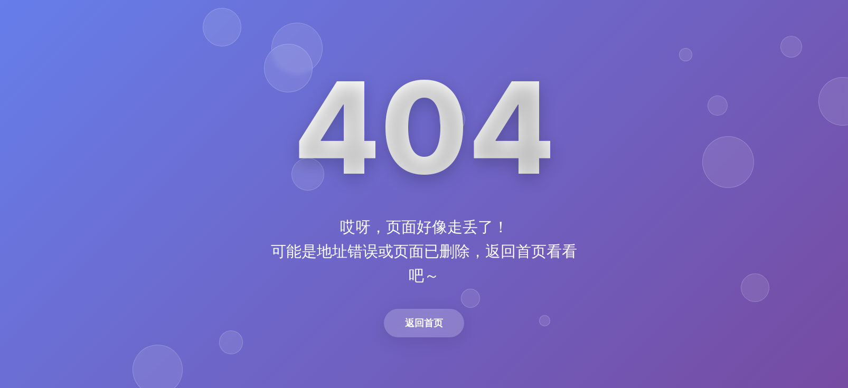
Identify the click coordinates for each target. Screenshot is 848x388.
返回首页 (424, 322)
